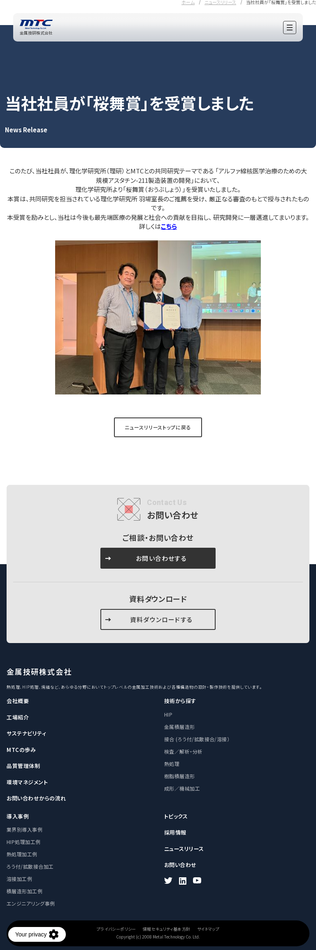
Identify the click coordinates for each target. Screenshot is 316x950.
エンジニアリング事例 (31, 903)
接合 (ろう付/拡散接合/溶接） (197, 739)
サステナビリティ (26, 733)
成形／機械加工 (182, 788)
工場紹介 (18, 717)
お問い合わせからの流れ (36, 798)
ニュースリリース (184, 849)
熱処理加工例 (22, 854)
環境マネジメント (27, 782)
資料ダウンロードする (161, 619)
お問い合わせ (180, 865)
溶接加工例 (19, 878)
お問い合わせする (161, 558)
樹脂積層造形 (179, 775)
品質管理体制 (23, 766)
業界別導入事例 (24, 829)
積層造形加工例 (24, 891)
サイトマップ (208, 929)
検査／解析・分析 (183, 751)
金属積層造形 (179, 726)
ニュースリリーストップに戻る (158, 427)
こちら (169, 226)
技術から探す (180, 701)
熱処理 (171, 763)
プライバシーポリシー (116, 929)
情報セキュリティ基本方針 (167, 929)
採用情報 (175, 832)
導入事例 (18, 816)
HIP (168, 714)
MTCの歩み (21, 750)
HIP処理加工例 (24, 841)
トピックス (176, 816)
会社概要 (18, 701)
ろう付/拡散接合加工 (30, 866)
